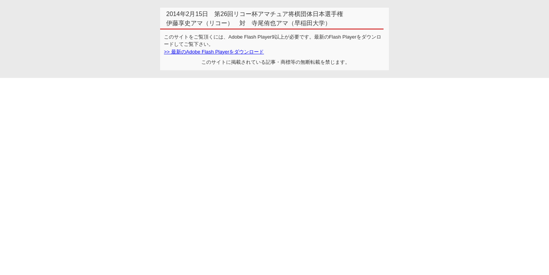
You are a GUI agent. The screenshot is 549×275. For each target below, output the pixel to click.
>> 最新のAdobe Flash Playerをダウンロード (214, 52)
